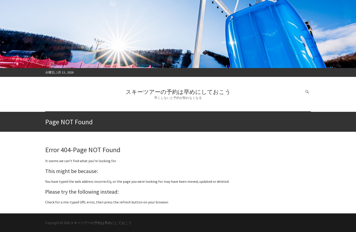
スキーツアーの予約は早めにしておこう (178, 91)
